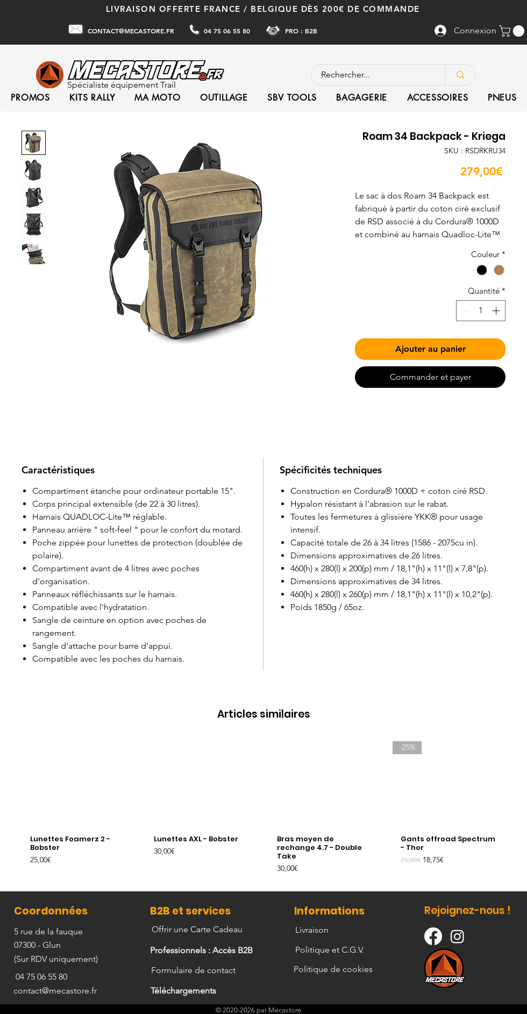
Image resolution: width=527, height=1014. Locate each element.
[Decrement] (465, 311)
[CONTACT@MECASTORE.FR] (132, 30)
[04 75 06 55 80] (228, 30)
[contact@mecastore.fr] (56, 991)
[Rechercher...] (371, 75)
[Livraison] (312, 930)
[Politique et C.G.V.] (331, 950)
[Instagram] (457, 936)
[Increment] (497, 311)
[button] (513, 31)
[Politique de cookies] (334, 969)
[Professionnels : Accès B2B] (202, 950)
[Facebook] (433, 936)
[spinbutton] (481, 311)
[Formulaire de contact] (194, 970)
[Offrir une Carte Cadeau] (198, 929)
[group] (263, 811)
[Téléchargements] (184, 991)
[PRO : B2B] (302, 30)
